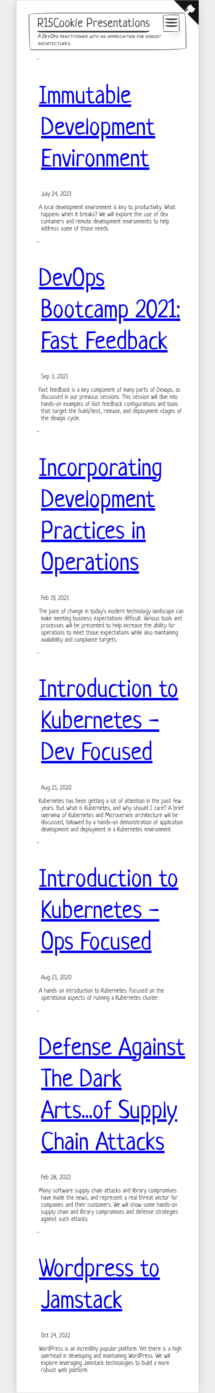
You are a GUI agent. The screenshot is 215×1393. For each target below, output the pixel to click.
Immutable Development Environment (97, 128)
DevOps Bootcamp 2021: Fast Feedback (109, 311)
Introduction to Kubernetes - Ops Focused (108, 911)
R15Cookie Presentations (93, 23)
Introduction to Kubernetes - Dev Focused (108, 722)
